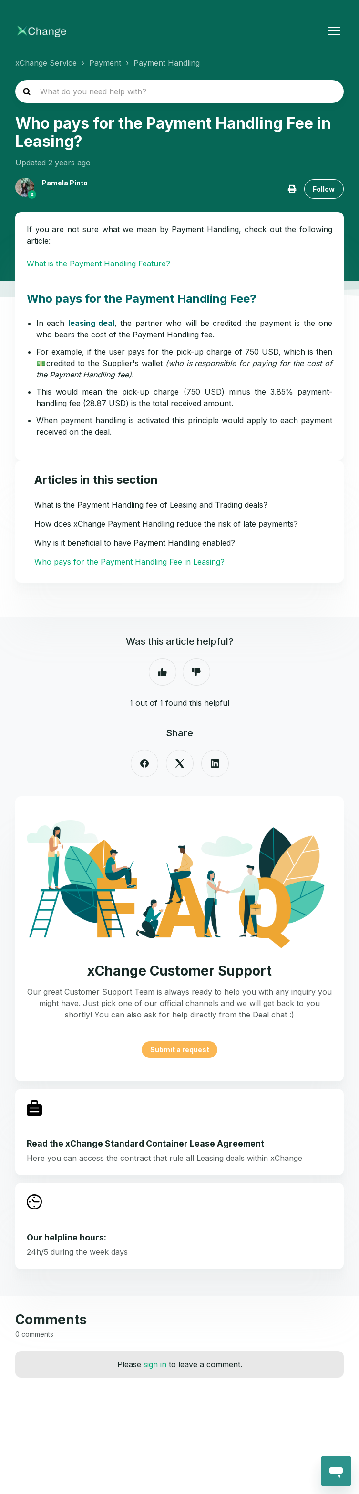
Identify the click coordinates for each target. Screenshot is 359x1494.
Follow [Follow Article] (324, 189)
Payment (105, 63)
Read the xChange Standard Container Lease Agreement (145, 1143)
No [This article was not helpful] (196, 672)
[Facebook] (144, 763)
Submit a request (179, 1050)
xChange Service (46, 63)
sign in (155, 1364)
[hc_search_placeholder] (179, 91)
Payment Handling (166, 63)
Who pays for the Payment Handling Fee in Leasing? (129, 562)
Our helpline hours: (66, 1237)
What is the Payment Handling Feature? (98, 263)
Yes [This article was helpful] (162, 672)
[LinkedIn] (215, 763)
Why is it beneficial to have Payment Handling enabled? (134, 543)
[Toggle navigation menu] (334, 31)
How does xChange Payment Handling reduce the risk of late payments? (166, 523)
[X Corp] (179, 763)
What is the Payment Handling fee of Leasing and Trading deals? (150, 504)
